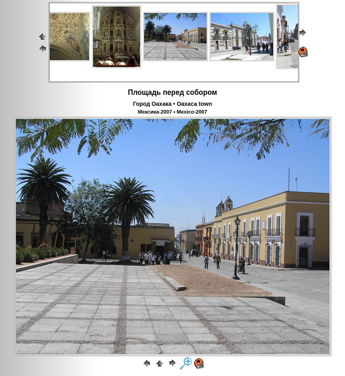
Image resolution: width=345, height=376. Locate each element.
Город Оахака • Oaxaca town (172, 104)
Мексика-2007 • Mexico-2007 (172, 112)
